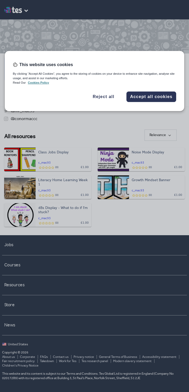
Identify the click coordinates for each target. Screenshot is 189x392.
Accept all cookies (151, 97)
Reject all (103, 97)
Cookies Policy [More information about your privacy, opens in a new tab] (38, 82)
